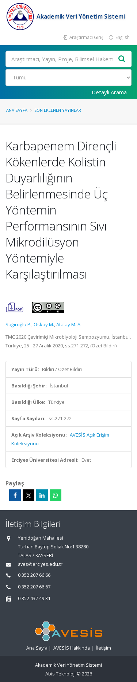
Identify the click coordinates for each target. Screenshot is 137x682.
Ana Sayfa (16, 110)
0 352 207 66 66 (34, 575)
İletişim (103, 648)
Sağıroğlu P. (18, 324)
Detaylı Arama (109, 92)
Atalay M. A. (68, 324)
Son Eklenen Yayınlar (57, 110)
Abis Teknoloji (60, 674)
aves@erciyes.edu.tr (40, 564)
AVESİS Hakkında (71, 648)
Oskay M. (44, 324)
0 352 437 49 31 (34, 598)
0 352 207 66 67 (34, 587)
